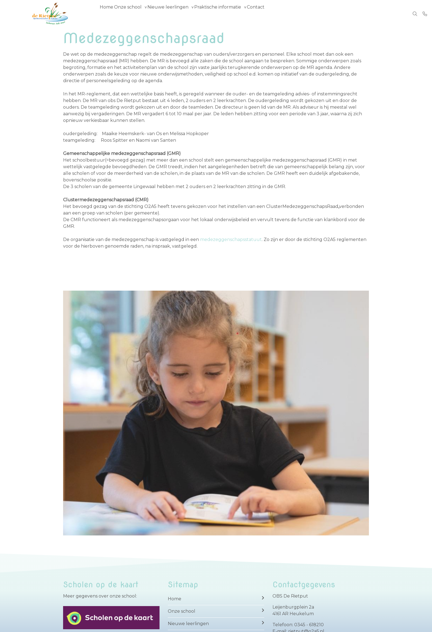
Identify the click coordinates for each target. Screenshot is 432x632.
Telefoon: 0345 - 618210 (298, 624)
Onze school (135, 13)
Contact (278, 13)
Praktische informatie (234, 13)
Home (109, 13)
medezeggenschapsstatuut (231, 239)
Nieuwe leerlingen (180, 13)
